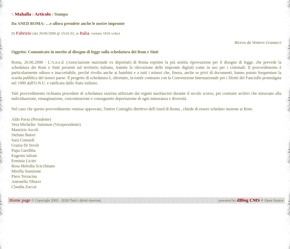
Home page (19, 200)
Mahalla (23, 14)
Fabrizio (23, 33)
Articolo (43, 14)
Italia (84, 33)
